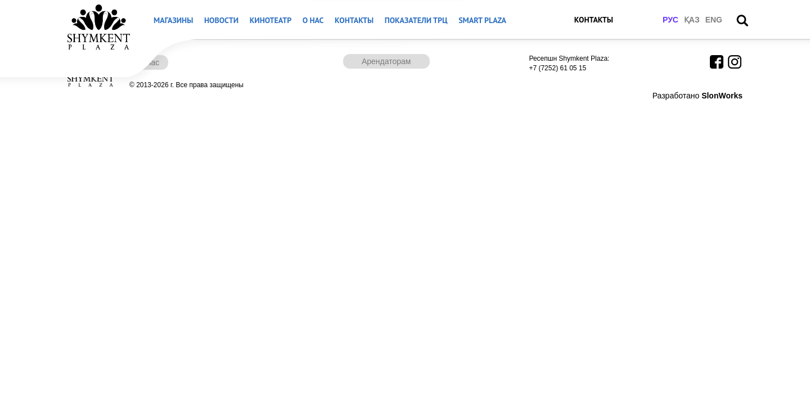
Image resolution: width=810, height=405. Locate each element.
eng (713, 19)
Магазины (173, 20)
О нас (313, 20)
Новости (221, 20)
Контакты (354, 20)
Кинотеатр (271, 20)
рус (670, 19)
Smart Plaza (482, 20)
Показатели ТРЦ (416, 20)
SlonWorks (721, 95)
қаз (692, 19)
